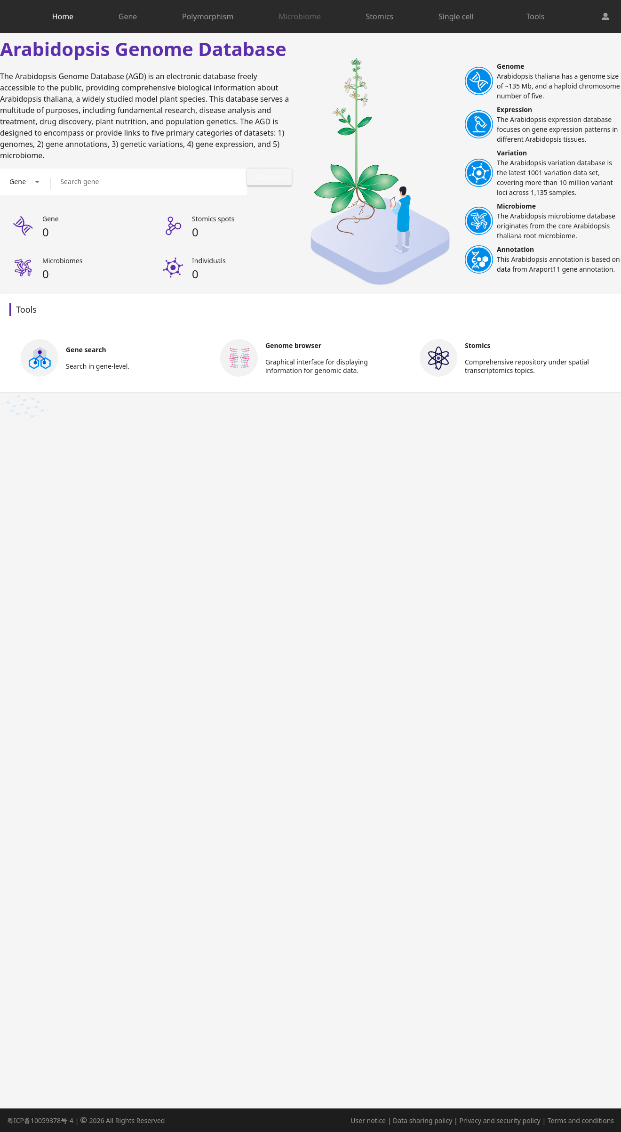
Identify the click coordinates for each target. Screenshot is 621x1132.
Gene (128, 16)
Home (63, 16)
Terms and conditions (581, 1120)
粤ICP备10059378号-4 (40, 1120)
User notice (368, 1120)
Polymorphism (207, 16)
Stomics (380, 16)
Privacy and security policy (499, 1120)
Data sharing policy (422, 1120)
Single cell (456, 16)
